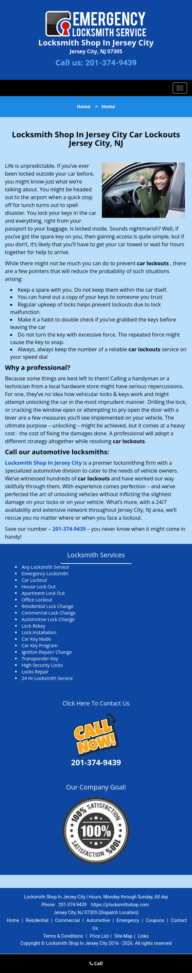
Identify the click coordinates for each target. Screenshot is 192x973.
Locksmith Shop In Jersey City (43, 462)
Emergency (128, 920)
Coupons (155, 920)
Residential (37, 920)
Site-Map (123, 936)
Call (96, 963)
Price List (99, 936)
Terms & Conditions (63, 936)
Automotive (98, 920)
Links (143, 936)
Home (83, 106)
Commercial (67, 920)
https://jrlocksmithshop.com (120, 904)
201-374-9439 (111, 62)
